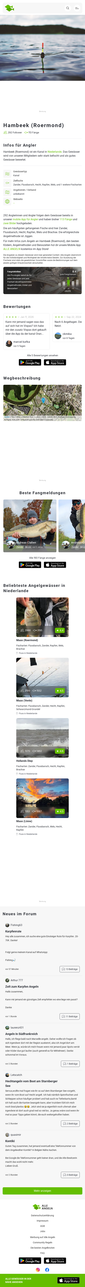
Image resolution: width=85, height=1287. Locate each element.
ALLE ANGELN (11, 249)
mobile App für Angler (25, 219)
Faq (42, 1253)
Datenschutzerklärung (42, 1215)
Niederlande (55, 151)
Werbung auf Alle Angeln (42, 1237)
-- (14, 203)
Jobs (42, 1231)
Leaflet (7, 417)
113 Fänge (66, 219)
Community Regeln (42, 1242)
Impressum (42, 1220)
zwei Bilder (9, 223)
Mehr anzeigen (42, 1190)
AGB (42, 1226)
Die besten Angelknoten (43, 1247)
